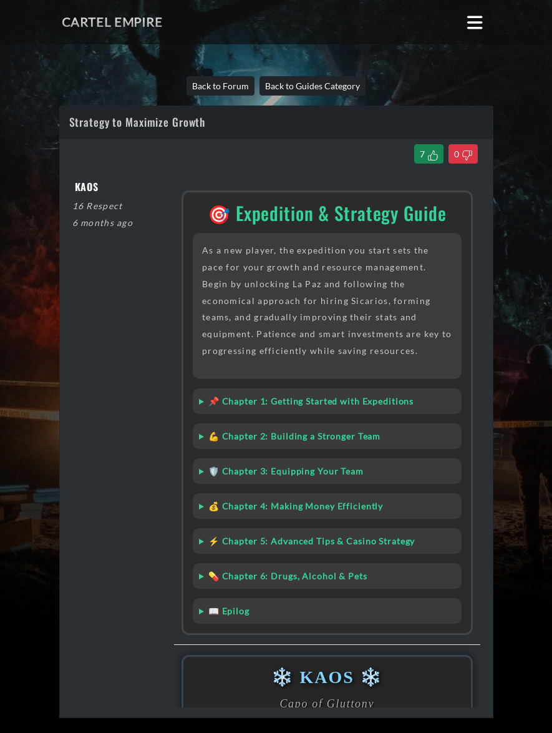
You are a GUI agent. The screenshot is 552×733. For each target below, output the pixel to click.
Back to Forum (220, 86)
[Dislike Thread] (463, 154)
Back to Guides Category (312, 86)
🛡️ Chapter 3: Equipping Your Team (286, 471)
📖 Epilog (228, 611)
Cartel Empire (112, 21)
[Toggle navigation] (475, 22)
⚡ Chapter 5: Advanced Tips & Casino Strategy (311, 541)
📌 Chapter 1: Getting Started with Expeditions (311, 401)
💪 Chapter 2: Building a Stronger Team (294, 436)
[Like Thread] (428, 154)
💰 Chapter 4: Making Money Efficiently (295, 506)
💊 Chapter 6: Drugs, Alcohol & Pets (287, 576)
